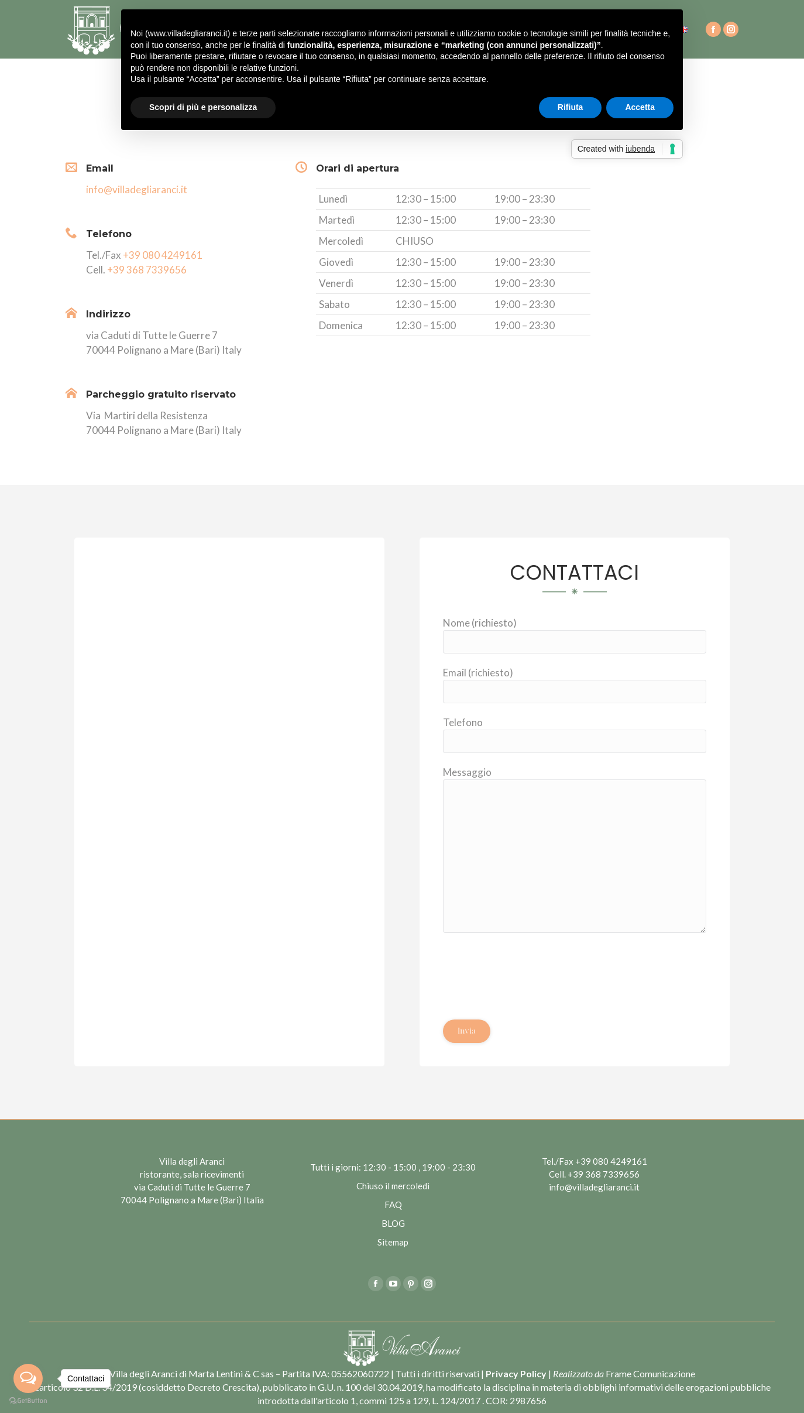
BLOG (393, 1223)
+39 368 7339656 (147, 270)
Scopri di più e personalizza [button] (203, 107)
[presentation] (532, 967)
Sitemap (392, 1242)
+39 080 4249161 (162, 255)
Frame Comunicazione (650, 1373)
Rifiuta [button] (570, 107)
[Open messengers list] (28, 1378)
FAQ (393, 1204)
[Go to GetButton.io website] (28, 1401)
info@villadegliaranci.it (136, 189)
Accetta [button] (640, 107)
